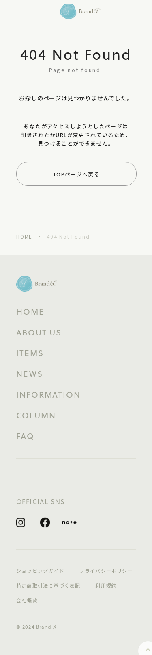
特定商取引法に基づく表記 (48, 585)
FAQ (25, 436)
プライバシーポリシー (106, 570)
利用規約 (106, 585)
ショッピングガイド (40, 570)
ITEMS (30, 353)
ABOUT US (39, 333)
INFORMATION (48, 395)
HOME (24, 236)
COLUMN (36, 415)
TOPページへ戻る (76, 174)
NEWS (29, 374)
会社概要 (27, 600)
